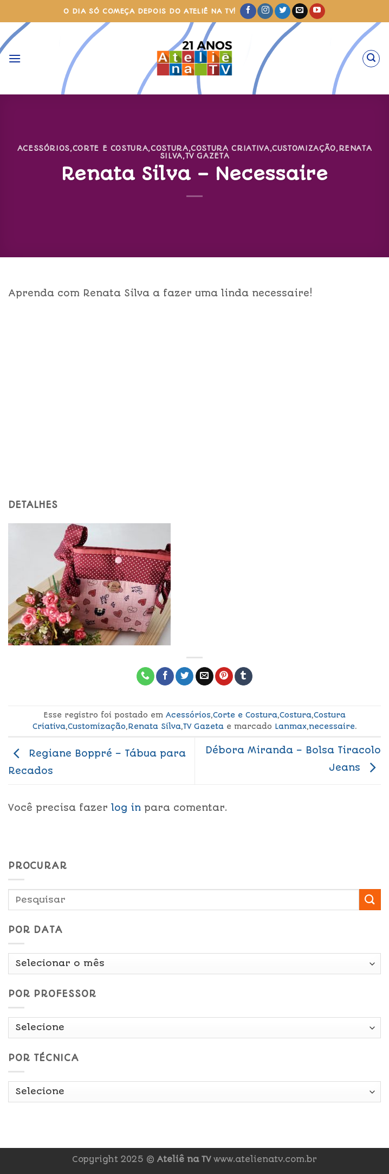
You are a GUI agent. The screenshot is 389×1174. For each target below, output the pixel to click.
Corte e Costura (110, 148)
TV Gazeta (207, 155)
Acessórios (43, 148)
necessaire (332, 726)
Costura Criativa (230, 148)
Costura (170, 148)
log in (126, 807)
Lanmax (291, 726)
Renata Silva (154, 726)
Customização (304, 148)
